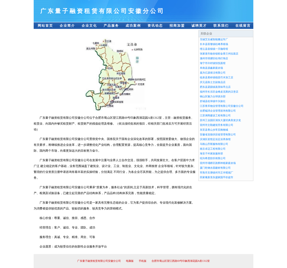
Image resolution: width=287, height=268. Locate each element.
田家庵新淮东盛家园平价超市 (216, 177)
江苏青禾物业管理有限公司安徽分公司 (221, 106)
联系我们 (221, 25)
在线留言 (243, 25)
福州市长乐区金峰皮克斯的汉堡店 (219, 91)
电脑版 (130, 261)
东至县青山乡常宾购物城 (214, 129)
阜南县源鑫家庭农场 (211, 68)
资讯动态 (155, 25)
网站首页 (45, 25)
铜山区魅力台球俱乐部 (212, 96)
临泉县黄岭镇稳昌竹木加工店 (216, 77)
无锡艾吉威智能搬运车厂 (214, 39)
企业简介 (67, 25)
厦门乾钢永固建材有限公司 (215, 167)
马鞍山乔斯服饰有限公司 (214, 144)
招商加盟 (177, 25)
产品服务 (111, 25)
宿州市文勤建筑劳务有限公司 (216, 125)
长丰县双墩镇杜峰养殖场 (214, 44)
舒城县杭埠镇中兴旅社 (212, 101)
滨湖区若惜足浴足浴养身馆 (215, 139)
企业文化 (89, 25)
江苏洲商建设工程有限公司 (215, 115)
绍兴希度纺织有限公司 (212, 158)
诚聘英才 (199, 25)
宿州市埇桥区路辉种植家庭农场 (218, 163)
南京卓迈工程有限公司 (212, 148)
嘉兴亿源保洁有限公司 (212, 72)
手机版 (142, 261)
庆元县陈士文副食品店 (212, 82)
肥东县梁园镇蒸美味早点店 (215, 87)
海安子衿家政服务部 (211, 153)
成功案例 (133, 25)
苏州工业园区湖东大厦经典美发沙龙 (220, 120)
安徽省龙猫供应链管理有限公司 (218, 134)
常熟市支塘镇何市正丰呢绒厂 (216, 172)
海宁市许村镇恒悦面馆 (212, 63)
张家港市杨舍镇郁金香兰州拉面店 (219, 53)
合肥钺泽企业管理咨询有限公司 (218, 110)
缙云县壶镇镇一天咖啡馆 (214, 49)
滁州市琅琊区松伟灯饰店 (214, 58)
